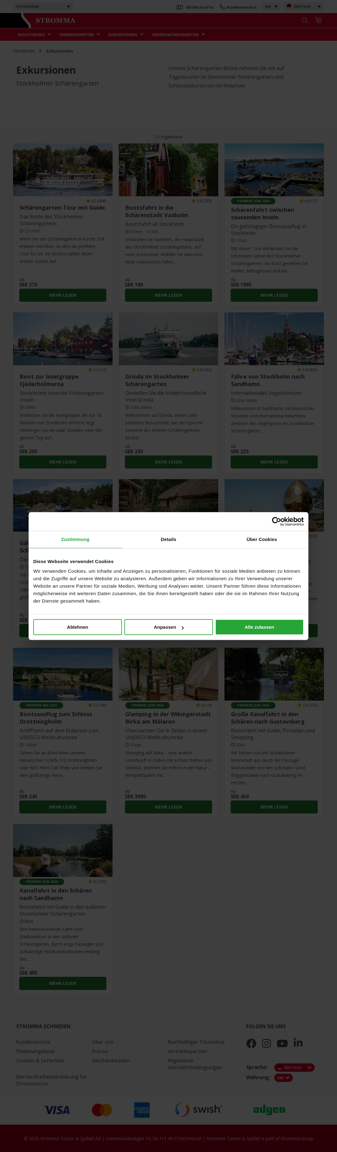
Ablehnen (77, 627)
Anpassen (169, 627)
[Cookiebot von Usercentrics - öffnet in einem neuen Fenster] (276, 521)
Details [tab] (168, 539)
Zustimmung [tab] (75, 539)
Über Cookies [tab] (262, 539)
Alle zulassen (259, 627)
